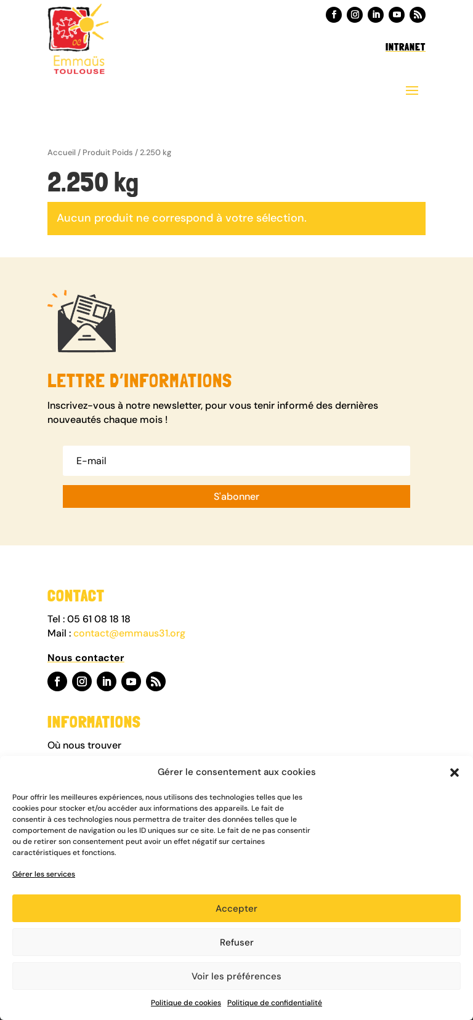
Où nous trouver (85, 745)
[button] (454, 772)
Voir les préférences (236, 976)
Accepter (236, 908)
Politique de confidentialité (274, 1003)
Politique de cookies (186, 1003)
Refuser (237, 942)
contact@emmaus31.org (129, 633)
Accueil (61, 152)
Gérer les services (43, 874)
